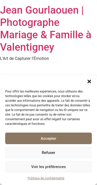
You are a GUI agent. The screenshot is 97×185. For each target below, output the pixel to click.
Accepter (48, 138)
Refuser (48, 152)
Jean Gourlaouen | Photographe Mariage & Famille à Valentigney (45, 28)
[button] (89, 81)
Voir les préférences (48, 166)
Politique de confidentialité (46, 178)
